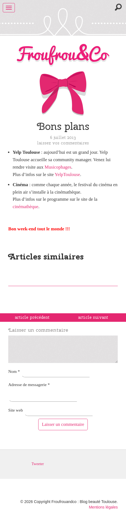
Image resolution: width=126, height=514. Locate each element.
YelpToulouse (67, 174)
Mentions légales (103, 507)
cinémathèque (25, 206)
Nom (14, 371)
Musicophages (58, 167)
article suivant (93, 317)
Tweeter (38, 464)
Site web (15, 410)
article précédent (32, 317)
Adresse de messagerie (29, 384)
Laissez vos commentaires (63, 143)
